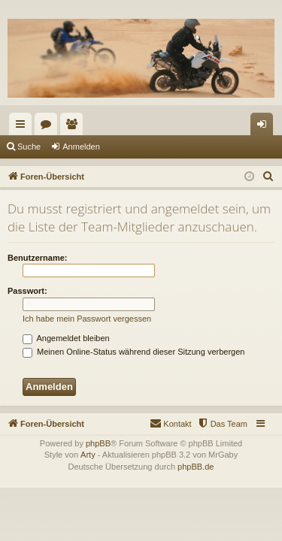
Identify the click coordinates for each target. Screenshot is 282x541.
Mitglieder (74, 127)
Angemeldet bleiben (66, 338)
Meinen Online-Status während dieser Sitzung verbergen (133, 351)
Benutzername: (37, 257)
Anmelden (81, 146)
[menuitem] (268, 176)
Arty (88, 454)
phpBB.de (195, 466)
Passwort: (27, 290)
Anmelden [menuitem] (265, 127)
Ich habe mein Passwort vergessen (87, 318)
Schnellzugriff (23, 127)
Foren (49, 127)
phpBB (98, 443)
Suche (29, 146)
